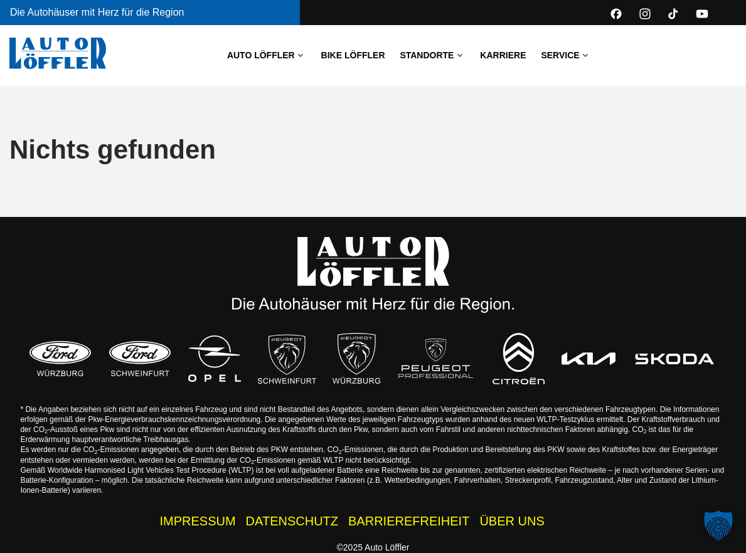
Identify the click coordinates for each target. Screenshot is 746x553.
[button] (718, 525)
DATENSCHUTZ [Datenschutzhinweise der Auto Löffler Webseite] (292, 521)
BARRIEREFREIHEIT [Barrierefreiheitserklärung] (408, 521)
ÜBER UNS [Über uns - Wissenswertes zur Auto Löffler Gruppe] (511, 521)
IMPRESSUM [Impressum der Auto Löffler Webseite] (197, 521)
